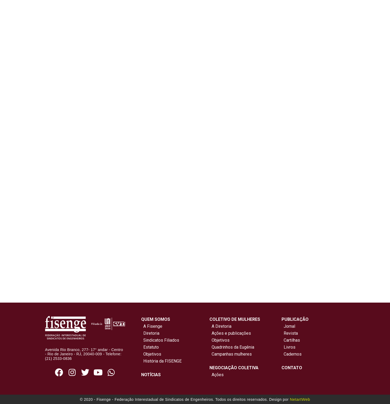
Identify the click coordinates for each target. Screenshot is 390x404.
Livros (289, 347)
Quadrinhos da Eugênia (231, 347)
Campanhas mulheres (230, 354)
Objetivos (151, 354)
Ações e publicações (230, 333)
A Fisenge (151, 326)
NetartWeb (300, 399)
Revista (291, 333)
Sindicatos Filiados (160, 340)
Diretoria (150, 333)
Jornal (289, 326)
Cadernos (293, 354)
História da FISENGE (161, 361)
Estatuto (150, 347)
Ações (216, 374)
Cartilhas (292, 340)
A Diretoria (220, 326)
